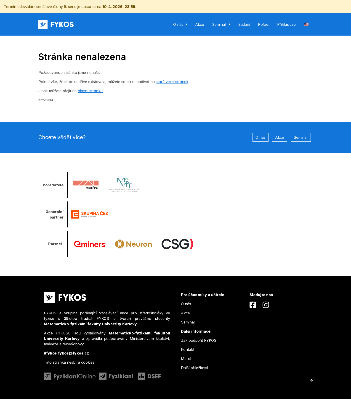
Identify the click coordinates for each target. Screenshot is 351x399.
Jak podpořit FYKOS (198, 340)
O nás (260, 137)
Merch (186, 358)
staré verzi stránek (172, 81)
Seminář (301, 137)
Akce (279, 137)
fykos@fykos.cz (73, 353)
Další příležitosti (194, 367)
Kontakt (187, 349)
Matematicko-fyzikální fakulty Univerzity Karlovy (90, 324)
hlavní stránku (90, 91)
